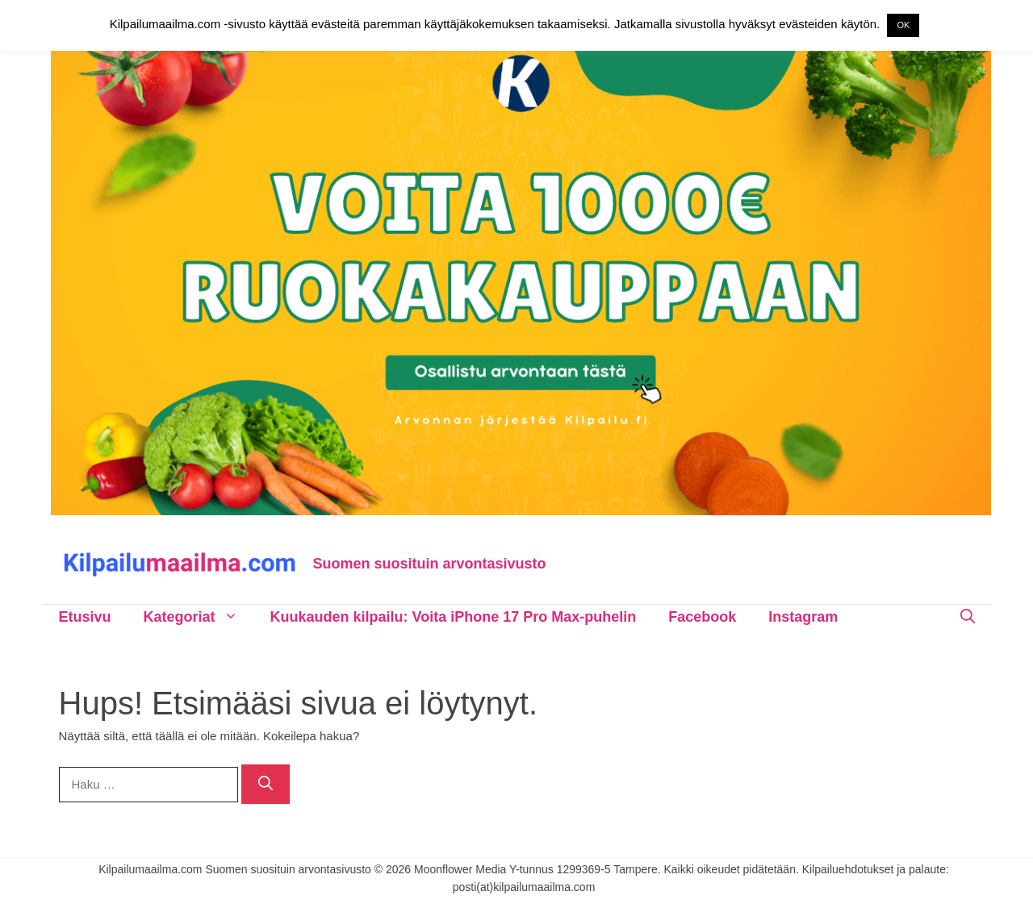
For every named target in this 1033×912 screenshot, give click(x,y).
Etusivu (85, 617)
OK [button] (903, 25)
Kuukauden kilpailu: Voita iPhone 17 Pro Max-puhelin (453, 617)
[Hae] (265, 784)
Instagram (803, 617)
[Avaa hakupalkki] (967, 617)
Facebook (702, 617)
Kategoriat (199, 617)
